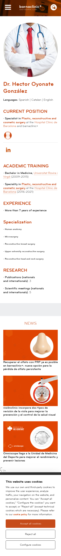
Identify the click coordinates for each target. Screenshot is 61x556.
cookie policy (20, 514)
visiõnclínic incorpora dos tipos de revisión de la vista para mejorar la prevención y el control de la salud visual (29, 411)
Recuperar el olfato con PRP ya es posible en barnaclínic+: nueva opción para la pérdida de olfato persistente (30, 365)
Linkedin (8, 150)
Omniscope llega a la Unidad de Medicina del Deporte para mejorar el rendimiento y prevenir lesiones (30, 457)
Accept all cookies (30, 523)
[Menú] (8, 7)
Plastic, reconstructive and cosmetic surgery (29, 186)
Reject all (30, 534)
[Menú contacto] (54, 7)
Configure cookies (30, 544)
